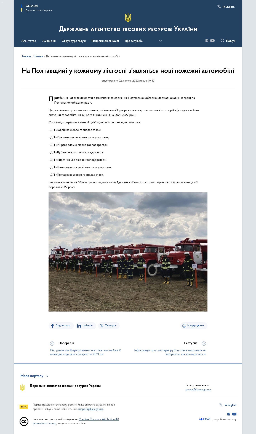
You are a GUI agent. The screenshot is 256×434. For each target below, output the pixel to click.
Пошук (231, 41)
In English (229, 7)
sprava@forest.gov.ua (198, 389)
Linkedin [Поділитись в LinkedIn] (88, 325)
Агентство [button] (28, 41)
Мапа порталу (32, 376)
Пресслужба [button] (134, 41)
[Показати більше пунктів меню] (160, 41)
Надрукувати (195, 325)
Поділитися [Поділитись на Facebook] (63, 325)
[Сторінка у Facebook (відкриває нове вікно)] (207, 40)
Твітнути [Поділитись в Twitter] (110, 325)
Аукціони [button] (49, 41)
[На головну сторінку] (128, 23)
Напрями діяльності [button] (105, 41)
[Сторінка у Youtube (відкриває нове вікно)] (212, 40)
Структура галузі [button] (74, 41)
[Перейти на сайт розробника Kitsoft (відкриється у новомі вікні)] (205, 419)
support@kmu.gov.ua (90, 409)
